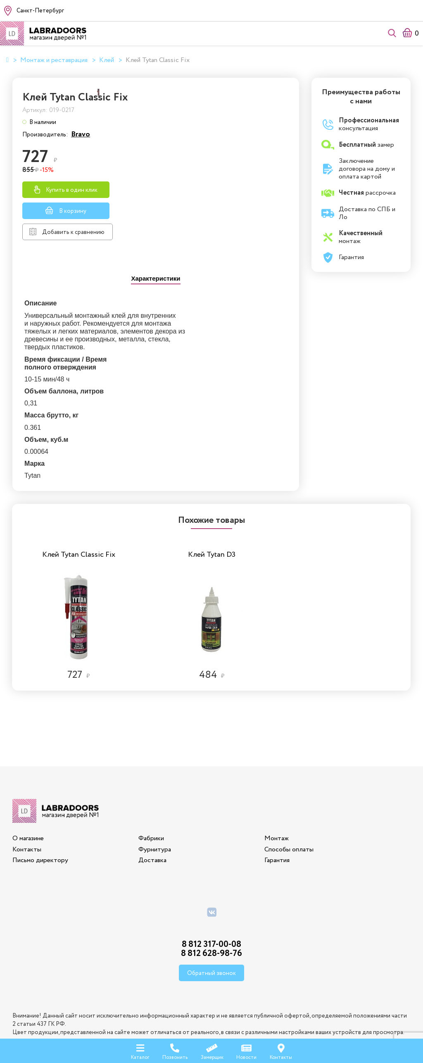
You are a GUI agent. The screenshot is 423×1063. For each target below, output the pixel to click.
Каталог (140, 1050)
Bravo (243, 140)
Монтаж (276, 790)
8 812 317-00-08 (211, 896)
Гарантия (276, 812)
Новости (246, 1050)
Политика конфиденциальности (211, 1017)
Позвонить (175, 1050)
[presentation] (155, 285)
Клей (106, 60)
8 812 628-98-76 (211, 905)
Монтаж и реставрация (54, 60)
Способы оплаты (288, 801)
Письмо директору (40, 812)
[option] (78, 559)
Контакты (26, 801)
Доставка (152, 812)
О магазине (28, 790)
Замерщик (212, 1050)
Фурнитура (154, 801)
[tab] (155, 284)
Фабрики (151, 790)
